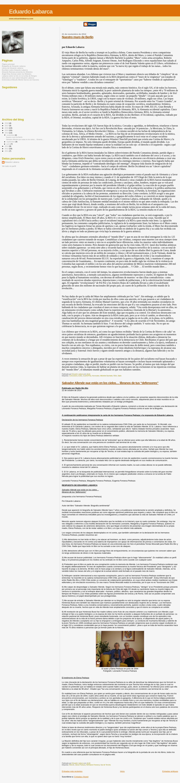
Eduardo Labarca (30, 11)
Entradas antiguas (170, 771)
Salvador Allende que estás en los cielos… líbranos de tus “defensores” (110, 383)
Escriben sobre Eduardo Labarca (15, 70)
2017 (7, 125)
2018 (7, 123)
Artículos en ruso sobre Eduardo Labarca (18, 78)
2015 (7, 130)
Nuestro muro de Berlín (77, 37)
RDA (115, 376)
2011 (7, 151)
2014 (7, 133)
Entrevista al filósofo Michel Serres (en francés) (20, 80)
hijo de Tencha (106, 765)
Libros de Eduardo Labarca (12, 68)
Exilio (80, 376)
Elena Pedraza (80, 765)
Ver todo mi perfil (9, 166)
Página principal (8, 64)
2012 (7, 149)
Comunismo (73, 376)
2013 (7, 146)
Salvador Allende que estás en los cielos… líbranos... (24, 139)
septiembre (11, 142)
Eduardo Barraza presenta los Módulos (17, 72)
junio (9, 144)
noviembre (11, 135)
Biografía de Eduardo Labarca (13, 66)
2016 (7, 128)
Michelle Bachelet (106, 376)
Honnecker (96, 376)
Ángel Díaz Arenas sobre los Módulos (16, 74)
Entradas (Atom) (81, 777)
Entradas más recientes (72, 771)
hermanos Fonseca (93, 765)
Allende (71, 765)
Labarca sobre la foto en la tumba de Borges (19, 76)
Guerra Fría (87, 376)
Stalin (120, 376)
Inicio (122, 771)
